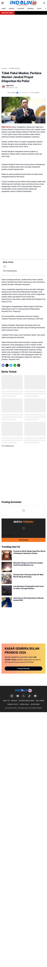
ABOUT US (6, 700)
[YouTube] (18, 696)
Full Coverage (23, 540)
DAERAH (11, 8)
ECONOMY (20, 8)
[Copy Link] (18, 365)
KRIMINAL (30, 8)
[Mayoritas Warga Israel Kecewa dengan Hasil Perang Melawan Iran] (7, 567)
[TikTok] (29, 696)
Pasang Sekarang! (24, 668)
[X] (7, 365)
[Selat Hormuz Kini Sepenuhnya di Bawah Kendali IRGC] (7, 602)
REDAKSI (14, 700)
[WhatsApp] (14, 365)
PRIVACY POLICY (13, 704)
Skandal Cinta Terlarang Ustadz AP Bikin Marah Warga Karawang (28, 576)
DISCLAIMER (40, 700)
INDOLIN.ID (24, 708)
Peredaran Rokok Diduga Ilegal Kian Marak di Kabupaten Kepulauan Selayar (29, 552)
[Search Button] (44, 3)
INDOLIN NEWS (37, 708)
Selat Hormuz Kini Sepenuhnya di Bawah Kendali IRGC (28, 599)
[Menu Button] (3, 3)
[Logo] (23, 690)
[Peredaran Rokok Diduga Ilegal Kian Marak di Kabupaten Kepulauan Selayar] (7, 555)
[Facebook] (3, 365)
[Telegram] (10, 365)
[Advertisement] (23, 41)
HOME (4, 8)
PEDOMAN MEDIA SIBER (26, 700)
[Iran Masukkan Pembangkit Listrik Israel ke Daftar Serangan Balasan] (7, 590)
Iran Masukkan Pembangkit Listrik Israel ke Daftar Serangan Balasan (28, 587)
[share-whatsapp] (22, 365)
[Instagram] (12, 696)
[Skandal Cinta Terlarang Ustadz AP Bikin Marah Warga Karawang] (7, 579)
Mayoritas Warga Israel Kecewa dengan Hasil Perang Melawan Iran (28, 564)
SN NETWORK (35, 704)
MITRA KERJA (24, 704)
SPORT (39, 8)
